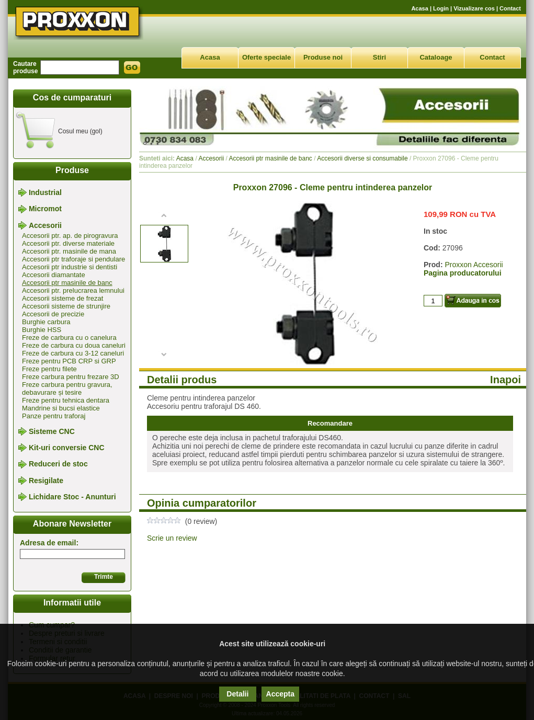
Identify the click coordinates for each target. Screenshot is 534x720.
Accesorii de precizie (53, 314)
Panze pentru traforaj (53, 416)
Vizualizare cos (474, 8)
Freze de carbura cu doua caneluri (74, 345)
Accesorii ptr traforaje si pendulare (73, 259)
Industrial (45, 192)
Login (441, 8)
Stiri (379, 57)
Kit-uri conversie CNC (67, 447)
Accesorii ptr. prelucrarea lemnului (73, 290)
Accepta (280, 694)
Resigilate (46, 480)
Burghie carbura (46, 322)
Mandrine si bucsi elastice (61, 408)
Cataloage (435, 57)
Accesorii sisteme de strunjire (66, 306)
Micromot (45, 209)
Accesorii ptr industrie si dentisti (69, 267)
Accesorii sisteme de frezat (62, 298)
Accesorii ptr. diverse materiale (68, 243)
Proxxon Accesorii (474, 264)
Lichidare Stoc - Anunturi (72, 497)
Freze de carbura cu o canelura (69, 337)
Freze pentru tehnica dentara (65, 400)
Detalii (237, 694)
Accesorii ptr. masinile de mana (69, 251)
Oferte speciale (266, 57)
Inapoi (505, 379)
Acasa (419, 8)
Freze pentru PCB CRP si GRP (69, 361)
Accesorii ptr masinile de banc (67, 283)
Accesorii (45, 225)
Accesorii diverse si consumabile (362, 158)
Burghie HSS (41, 330)
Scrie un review (172, 538)
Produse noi (323, 57)
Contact (510, 8)
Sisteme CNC (52, 431)
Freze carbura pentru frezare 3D (70, 377)
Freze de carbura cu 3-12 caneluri (73, 353)
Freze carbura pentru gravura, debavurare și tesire (67, 388)
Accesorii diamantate (53, 275)
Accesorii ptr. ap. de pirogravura (70, 235)
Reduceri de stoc (58, 464)
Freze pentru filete (49, 369)
